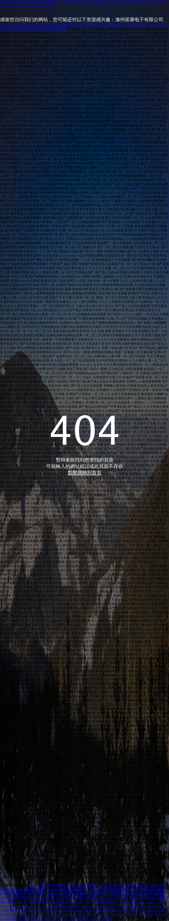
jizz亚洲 (40, 893)
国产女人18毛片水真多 (104, 914)
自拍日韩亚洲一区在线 (103, 893)
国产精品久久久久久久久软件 (107, 897)
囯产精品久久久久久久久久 (49, 918)
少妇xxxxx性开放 (42, 897)
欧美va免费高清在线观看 (111, 910)
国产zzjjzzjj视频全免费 (136, 893)
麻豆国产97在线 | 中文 (75, 902)
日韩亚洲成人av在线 (19, 893)
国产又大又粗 (36, 914)
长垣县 (124, 902)
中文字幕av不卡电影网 (137, 914)
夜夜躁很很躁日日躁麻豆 (28, 889)
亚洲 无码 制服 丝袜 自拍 (148, 910)
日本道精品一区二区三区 (17, 902)
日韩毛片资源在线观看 (98, 906)
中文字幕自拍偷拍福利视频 (73, 910)
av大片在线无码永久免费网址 (111, 889)
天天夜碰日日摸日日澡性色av (68, 889)
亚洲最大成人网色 (13, 914)
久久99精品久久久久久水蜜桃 (91, 918)
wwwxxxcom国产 (38, 885)
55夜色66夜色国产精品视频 (66, 893)
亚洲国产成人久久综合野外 (67, 914)
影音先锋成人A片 (105, 902)
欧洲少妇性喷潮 (48, 902)
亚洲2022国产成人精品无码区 (122, 885)
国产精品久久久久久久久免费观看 (75, 885)
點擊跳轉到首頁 (84, 472)
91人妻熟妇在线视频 (70, 897)
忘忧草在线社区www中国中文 (26, 906)
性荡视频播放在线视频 (64, 906)
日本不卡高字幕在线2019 (132, 906)
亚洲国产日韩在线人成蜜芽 (148, 897)
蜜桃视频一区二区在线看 (35, 910)
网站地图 (59, 29)
